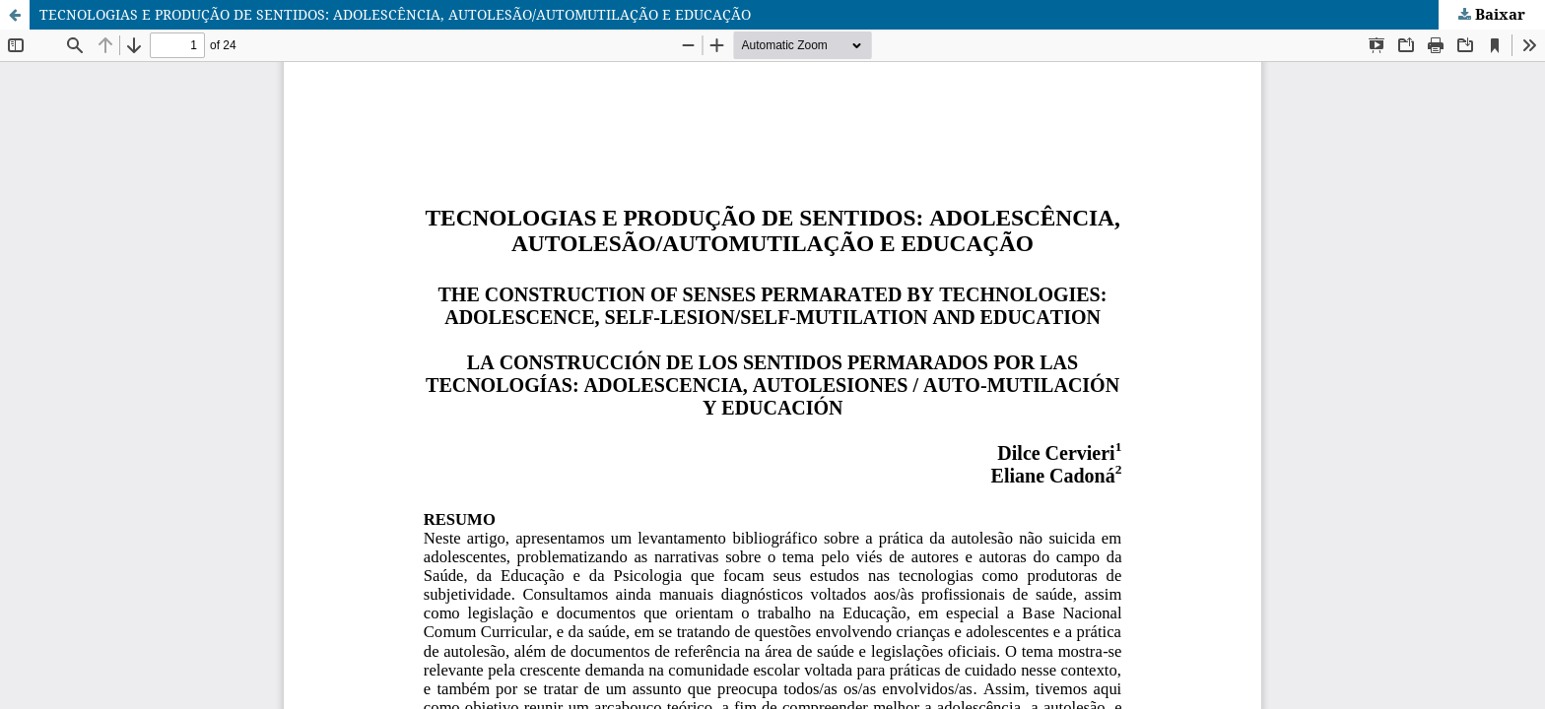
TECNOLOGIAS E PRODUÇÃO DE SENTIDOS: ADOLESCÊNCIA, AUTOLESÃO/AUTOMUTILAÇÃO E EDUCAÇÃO (395, 14)
